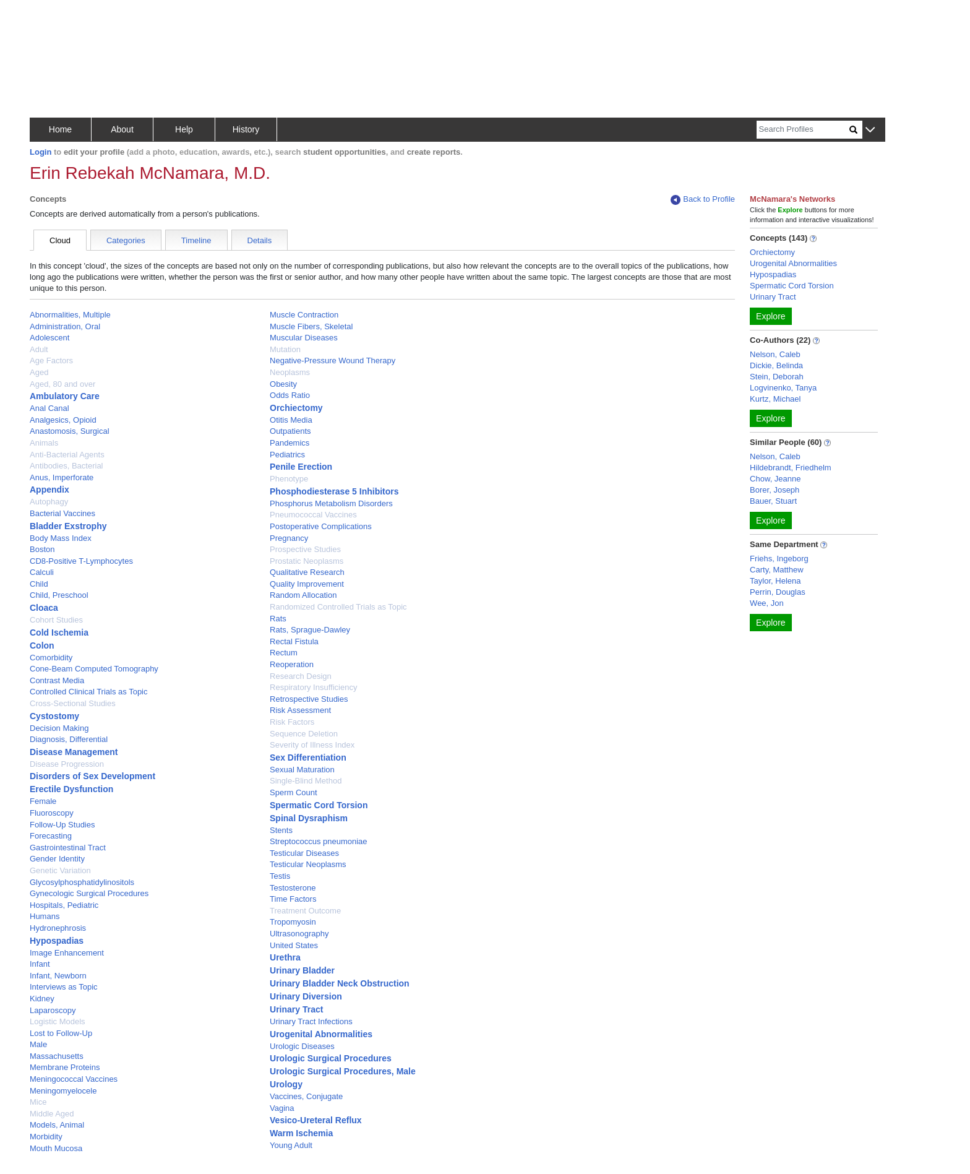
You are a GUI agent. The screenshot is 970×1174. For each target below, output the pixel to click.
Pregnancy (289, 538)
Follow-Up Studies (62, 824)
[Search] (803, 130)
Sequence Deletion (304, 733)
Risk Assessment (300, 710)
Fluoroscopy (52, 813)
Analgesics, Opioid (63, 420)
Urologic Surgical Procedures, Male (343, 1071)
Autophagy (49, 501)
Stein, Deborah (777, 376)
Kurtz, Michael (775, 399)
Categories (125, 240)
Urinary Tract (296, 1009)
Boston (42, 549)
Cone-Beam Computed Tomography (94, 668)
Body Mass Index (61, 538)
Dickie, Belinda (776, 365)
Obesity (283, 384)
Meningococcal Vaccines (74, 1079)
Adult (39, 349)
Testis (280, 876)
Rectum (284, 652)
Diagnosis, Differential (69, 739)
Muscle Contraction (304, 314)
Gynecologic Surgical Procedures (89, 893)
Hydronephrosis (58, 928)
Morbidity (46, 1136)
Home (60, 129)
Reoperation (292, 664)
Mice (38, 1102)
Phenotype (289, 478)
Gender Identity (57, 858)
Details (259, 240)
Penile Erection (301, 467)
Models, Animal (57, 1124)
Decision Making (59, 728)
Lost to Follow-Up (61, 1033)
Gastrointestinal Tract (68, 847)
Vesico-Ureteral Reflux (316, 1120)
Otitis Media (291, 420)
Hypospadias (57, 941)
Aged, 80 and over (62, 384)
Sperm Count (293, 792)
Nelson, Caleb (775, 354)
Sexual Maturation (302, 769)
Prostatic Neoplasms (306, 561)
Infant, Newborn (58, 975)
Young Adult (291, 1145)
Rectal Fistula (294, 641)
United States (294, 945)
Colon (42, 645)
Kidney (42, 998)
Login (40, 152)
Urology (286, 1084)
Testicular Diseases (304, 853)
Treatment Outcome (305, 910)
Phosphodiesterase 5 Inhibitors (334, 491)
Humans (44, 916)
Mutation (285, 349)
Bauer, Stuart (773, 501)
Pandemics (289, 442)
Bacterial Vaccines (62, 513)
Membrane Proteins (65, 1067)
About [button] (122, 129)
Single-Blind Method (305, 780)
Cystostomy (54, 716)
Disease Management (74, 752)
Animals (44, 442)
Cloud (60, 240)
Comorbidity (51, 657)
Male (38, 1044)
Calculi (42, 572)
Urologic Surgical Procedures (331, 1058)
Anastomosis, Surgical (69, 431)
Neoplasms (290, 372)
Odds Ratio (290, 395)
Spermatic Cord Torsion (318, 805)
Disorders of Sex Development (92, 776)
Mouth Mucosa (56, 1148)
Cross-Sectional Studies (73, 703)
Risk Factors (292, 722)
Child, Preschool (59, 595)
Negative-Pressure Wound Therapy (332, 360)
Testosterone (292, 887)
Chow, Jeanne (775, 478)
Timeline (196, 240)
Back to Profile (703, 199)
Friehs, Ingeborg (779, 558)
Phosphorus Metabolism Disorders (331, 503)
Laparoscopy (52, 1010)
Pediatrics (287, 454)
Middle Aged (52, 1113)
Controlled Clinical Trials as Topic (89, 691)
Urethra (285, 957)
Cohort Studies (56, 619)
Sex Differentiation (308, 757)
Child (39, 584)
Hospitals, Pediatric (64, 905)
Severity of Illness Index (312, 744)
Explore (770, 316)
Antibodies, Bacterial (66, 465)
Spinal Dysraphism (309, 818)
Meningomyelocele (63, 1090)
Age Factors (51, 360)
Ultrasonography (299, 933)
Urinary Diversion (306, 996)
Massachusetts (57, 1056)
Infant (40, 964)
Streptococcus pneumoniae (318, 841)
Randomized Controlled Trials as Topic (338, 606)
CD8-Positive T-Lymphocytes (81, 561)
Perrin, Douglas (777, 592)
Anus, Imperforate (61, 477)
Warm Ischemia (301, 1133)
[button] (870, 130)
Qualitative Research (307, 572)
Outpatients (290, 431)
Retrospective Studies (309, 699)
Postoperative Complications (321, 526)
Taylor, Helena (775, 580)
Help (184, 129)
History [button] (246, 129)
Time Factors (293, 899)
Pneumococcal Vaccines (313, 514)
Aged (39, 372)
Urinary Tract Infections (311, 1021)
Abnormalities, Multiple (70, 314)
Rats (278, 618)
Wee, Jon (767, 603)
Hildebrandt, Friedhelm (790, 467)
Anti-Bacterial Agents (67, 454)
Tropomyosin (293, 921)
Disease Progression (67, 764)
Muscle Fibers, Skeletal (311, 326)
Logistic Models (57, 1021)
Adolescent (49, 337)
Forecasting (51, 835)
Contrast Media (57, 680)
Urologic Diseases (302, 1046)
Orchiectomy (296, 408)
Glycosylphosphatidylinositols (82, 882)
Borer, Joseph (774, 489)
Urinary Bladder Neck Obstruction (340, 983)
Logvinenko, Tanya (783, 387)
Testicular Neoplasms (308, 864)
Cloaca (44, 608)
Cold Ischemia (59, 632)
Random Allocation (303, 595)
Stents (281, 830)
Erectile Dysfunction (71, 789)
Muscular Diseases (304, 337)
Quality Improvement (307, 584)
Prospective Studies (305, 549)
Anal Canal (49, 408)
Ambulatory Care (65, 396)
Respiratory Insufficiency (313, 687)
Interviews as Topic (64, 986)
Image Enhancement (67, 952)
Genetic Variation (60, 870)
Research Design (301, 676)
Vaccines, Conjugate (306, 1096)
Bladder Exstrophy (68, 526)
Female (43, 801)
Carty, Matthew (776, 569)
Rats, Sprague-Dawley (310, 629)
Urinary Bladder (302, 970)
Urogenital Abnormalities (321, 1034)
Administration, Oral (65, 326)
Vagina (282, 1108)
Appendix (49, 489)
